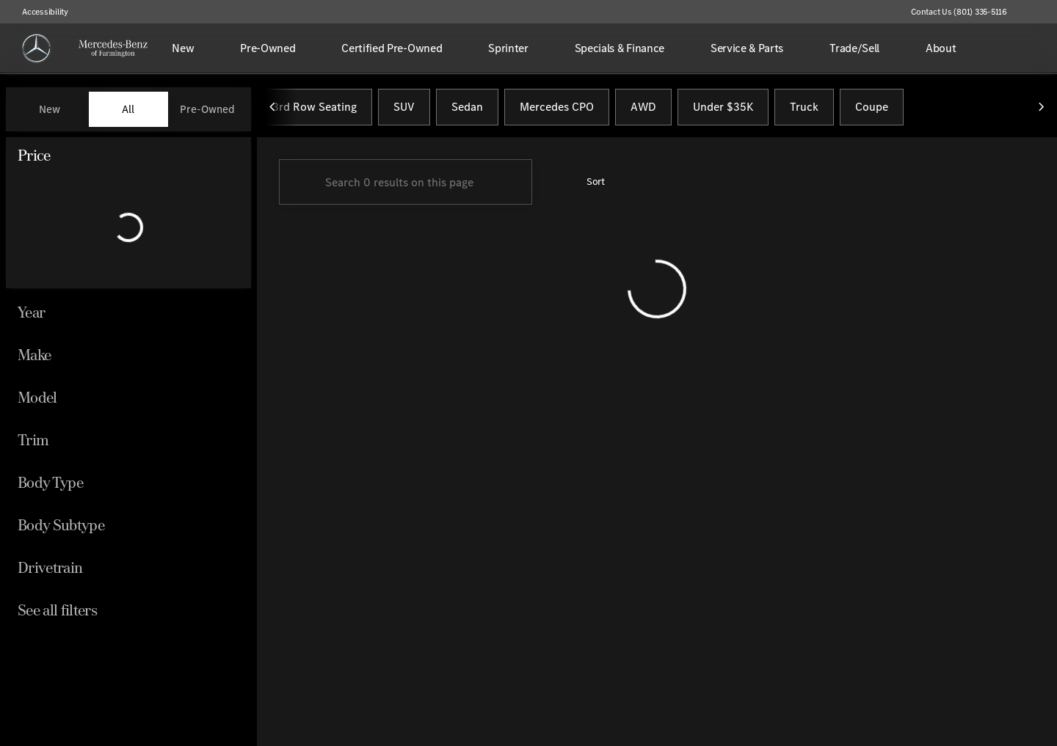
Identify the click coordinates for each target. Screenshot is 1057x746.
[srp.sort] (588, 184)
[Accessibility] (38, 12)
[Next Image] (1041, 109)
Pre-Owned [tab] (207, 109)
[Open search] (1023, 48)
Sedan (467, 109)
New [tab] (49, 109)
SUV (404, 109)
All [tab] (128, 109)
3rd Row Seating (314, 109)
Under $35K (723, 109)
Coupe (871, 109)
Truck (804, 109)
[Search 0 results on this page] (405, 184)
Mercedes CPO (557, 109)
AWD (643, 109)
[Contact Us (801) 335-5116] (959, 12)
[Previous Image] (273, 109)
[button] (1039, 12)
